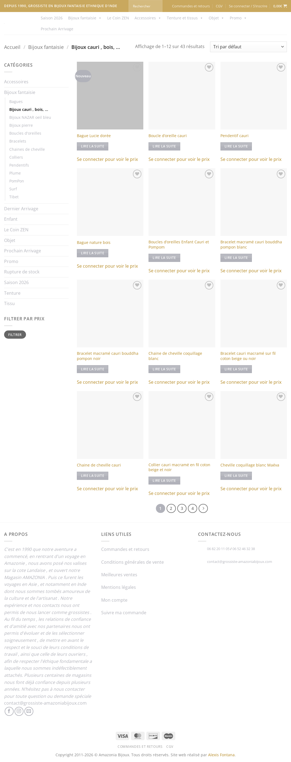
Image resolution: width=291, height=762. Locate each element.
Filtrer (15, 334)
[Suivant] (203, 508)
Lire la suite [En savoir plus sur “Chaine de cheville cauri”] (92, 476)
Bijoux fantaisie (85, 18)
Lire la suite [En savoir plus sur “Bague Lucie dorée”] (92, 146)
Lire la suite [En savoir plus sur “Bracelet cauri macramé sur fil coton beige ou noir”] (236, 369)
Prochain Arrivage (57, 28)
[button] (248, 6)
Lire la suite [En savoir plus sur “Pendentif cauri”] (236, 146)
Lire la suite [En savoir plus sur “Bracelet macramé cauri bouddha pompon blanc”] (236, 258)
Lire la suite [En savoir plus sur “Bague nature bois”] (92, 253)
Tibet (14, 196)
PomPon (16, 181)
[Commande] (248, 47)
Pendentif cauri (234, 135)
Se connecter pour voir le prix (107, 159)
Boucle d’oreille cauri (168, 135)
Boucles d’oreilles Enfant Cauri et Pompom (179, 245)
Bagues (16, 101)
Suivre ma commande (123, 613)
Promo (238, 18)
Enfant (11, 219)
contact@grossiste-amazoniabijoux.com (45, 703)
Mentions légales (118, 587)
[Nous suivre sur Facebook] (9, 711)
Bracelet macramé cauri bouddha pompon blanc (251, 245)
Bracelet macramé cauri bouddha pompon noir (107, 356)
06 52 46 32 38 (243, 548)
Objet (216, 18)
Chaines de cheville (27, 149)
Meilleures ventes (119, 575)
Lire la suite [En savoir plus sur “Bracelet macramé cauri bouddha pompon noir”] (92, 369)
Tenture (12, 293)
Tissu (9, 303)
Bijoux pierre (21, 125)
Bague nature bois (93, 242)
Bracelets (17, 141)
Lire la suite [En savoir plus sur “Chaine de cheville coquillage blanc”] (164, 369)
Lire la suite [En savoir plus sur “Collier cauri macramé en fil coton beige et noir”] (164, 481)
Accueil (12, 46)
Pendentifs (19, 165)
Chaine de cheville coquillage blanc (175, 356)
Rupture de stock (21, 272)
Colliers (16, 157)
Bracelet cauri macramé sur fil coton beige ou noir (248, 356)
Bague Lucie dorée (94, 135)
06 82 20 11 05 (218, 548)
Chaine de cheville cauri (99, 465)
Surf (13, 188)
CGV (219, 6)
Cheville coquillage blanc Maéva (249, 465)
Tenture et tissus (185, 18)
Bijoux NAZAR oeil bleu (30, 117)
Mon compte (114, 600)
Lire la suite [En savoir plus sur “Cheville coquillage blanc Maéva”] (236, 476)
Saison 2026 (52, 17)
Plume (15, 173)
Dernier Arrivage (21, 209)
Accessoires (148, 18)
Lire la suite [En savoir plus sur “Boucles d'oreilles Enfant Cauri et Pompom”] (164, 258)
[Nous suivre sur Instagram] (19, 711)
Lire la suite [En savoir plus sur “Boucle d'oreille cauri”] (164, 146)
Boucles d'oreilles (25, 133)
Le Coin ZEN (118, 17)
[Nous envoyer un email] (28, 711)
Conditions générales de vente (132, 562)
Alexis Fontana (221, 754)
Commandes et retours (191, 6)
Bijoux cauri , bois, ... (28, 109)
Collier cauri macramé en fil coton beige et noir (179, 467)
